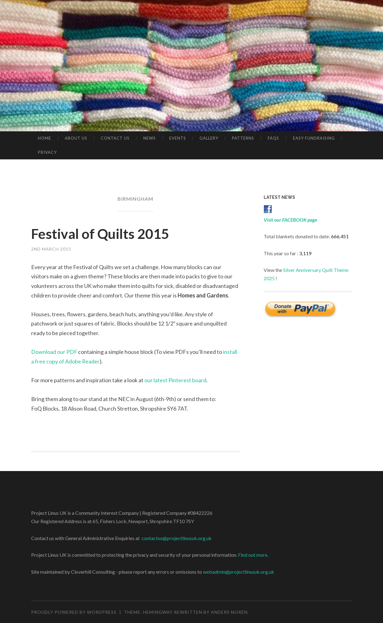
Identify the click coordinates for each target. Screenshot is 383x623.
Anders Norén (229, 612)
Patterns (243, 138)
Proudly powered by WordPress (74, 612)
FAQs (273, 138)
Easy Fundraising (314, 138)
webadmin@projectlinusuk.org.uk (238, 572)
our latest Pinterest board (175, 380)
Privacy (47, 152)
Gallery (209, 138)
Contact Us (115, 138)
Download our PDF (54, 351)
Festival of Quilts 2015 (100, 233)
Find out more (252, 555)
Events (177, 138)
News (149, 138)
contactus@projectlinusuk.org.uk (177, 538)
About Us (76, 138)
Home (44, 138)
